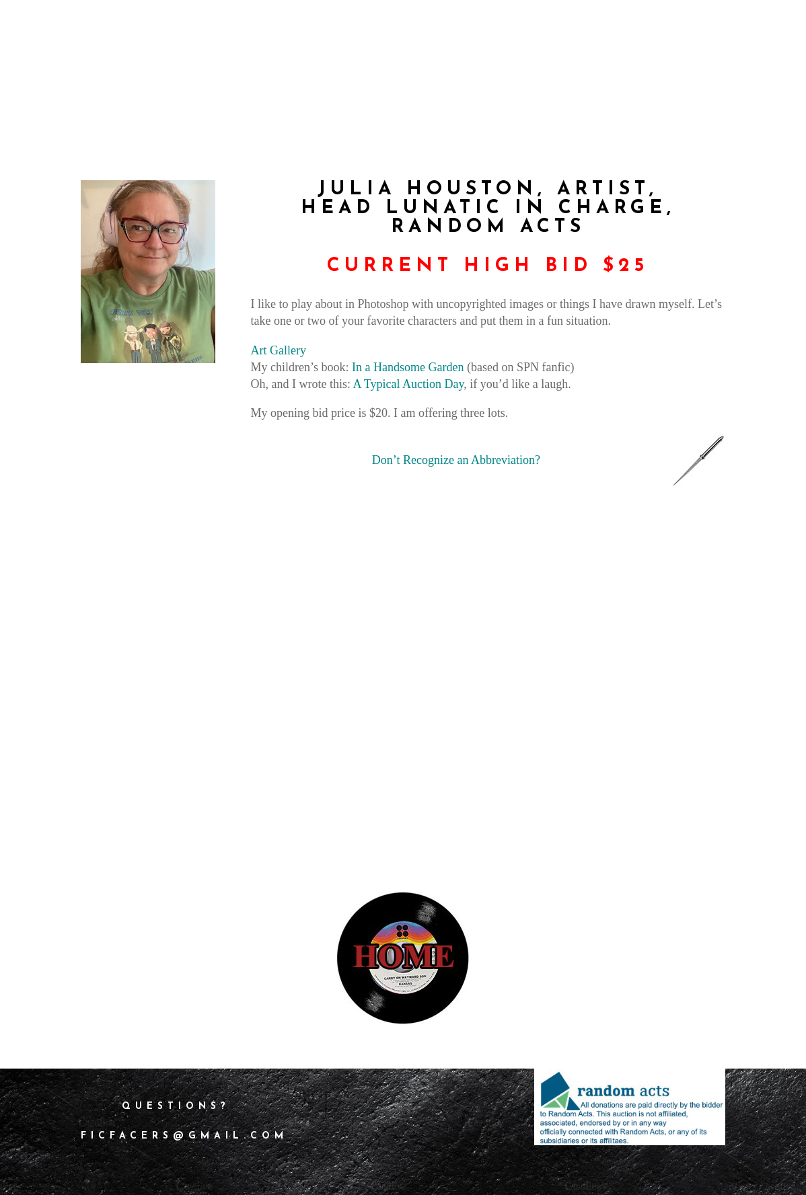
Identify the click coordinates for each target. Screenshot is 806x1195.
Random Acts (488, 227)
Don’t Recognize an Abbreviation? (456, 460)
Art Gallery (278, 350)
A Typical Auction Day (408, 384)
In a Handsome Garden (408, 367)
